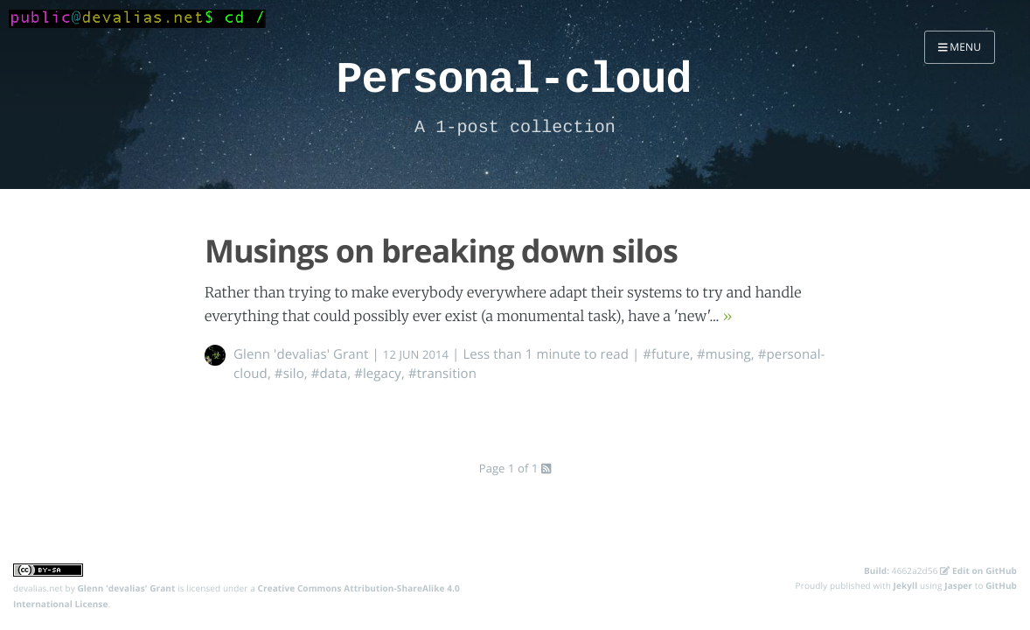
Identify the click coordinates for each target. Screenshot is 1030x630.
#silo (289, 373)
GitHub (1001, 585)
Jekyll (906, 585)
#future (666, 354)
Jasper (958, 585)
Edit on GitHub (978, 570)
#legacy (377, 373)
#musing (724, 354)
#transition (442, 373)
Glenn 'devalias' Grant (301, 354)
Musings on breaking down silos (441, 250)
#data (329, 373)
